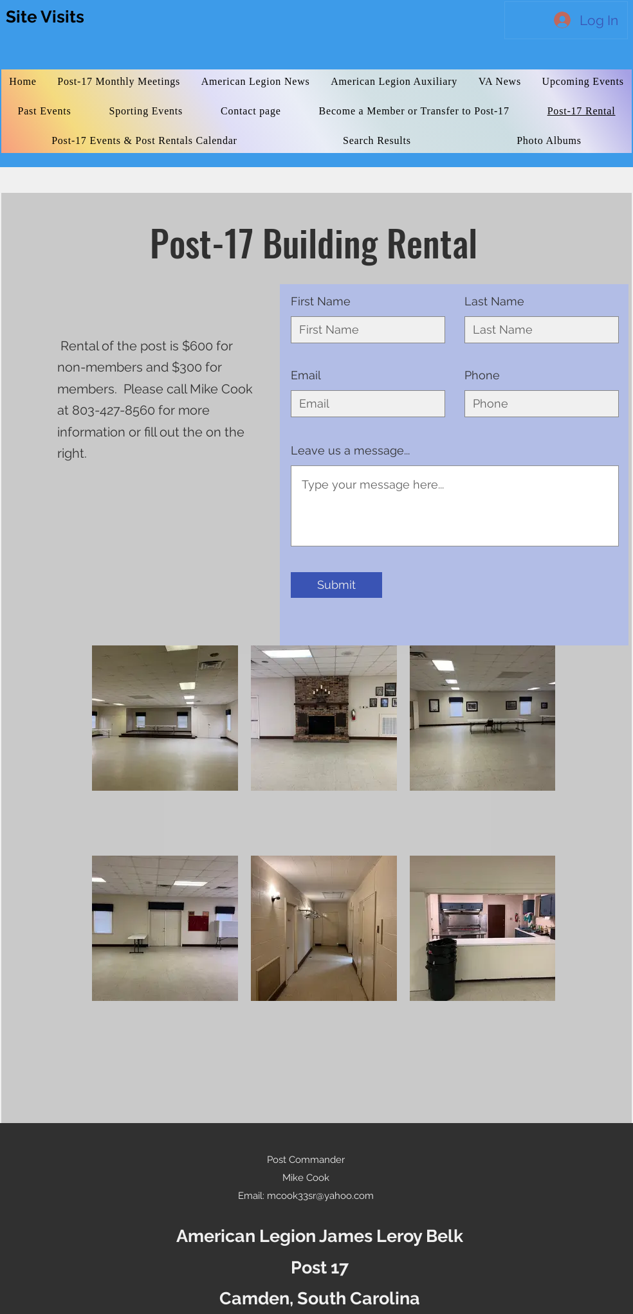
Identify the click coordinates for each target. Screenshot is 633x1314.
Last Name (494, 301)
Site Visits (45, 16)
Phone (482, 375)
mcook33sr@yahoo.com (320, 1196)
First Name (321, 301)
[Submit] (336, 585)
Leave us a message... (350, 450)
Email (306, 375)
